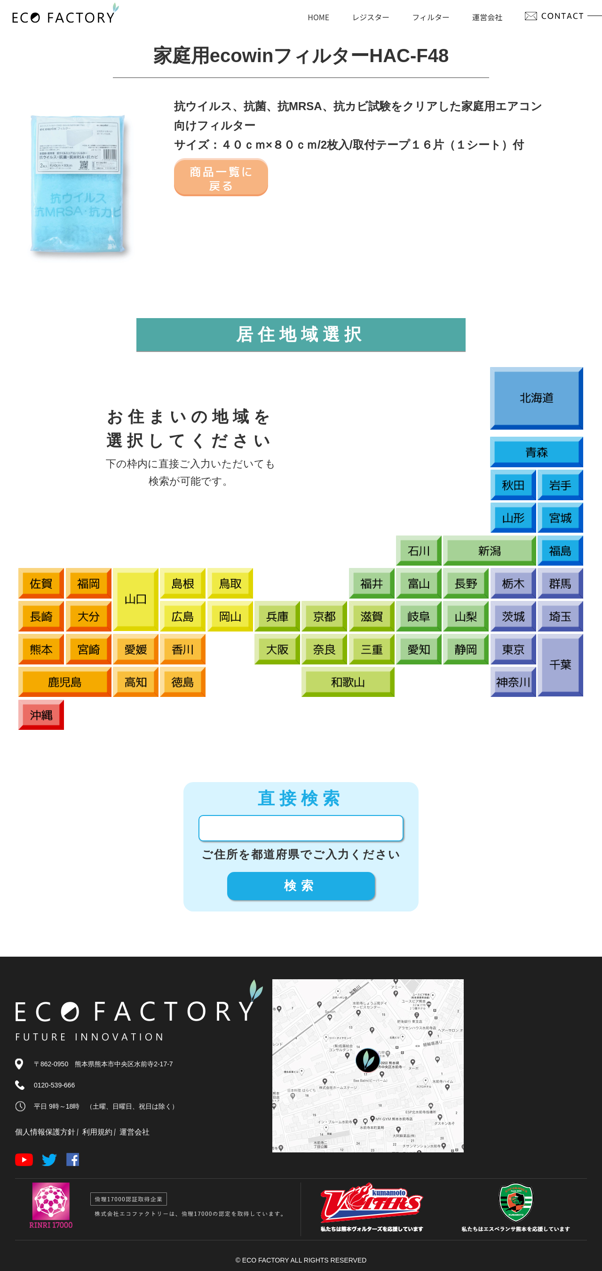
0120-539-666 (54, 1085)
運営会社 (134, 1132)
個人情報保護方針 (45, 1132)
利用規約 (97, 1132)
